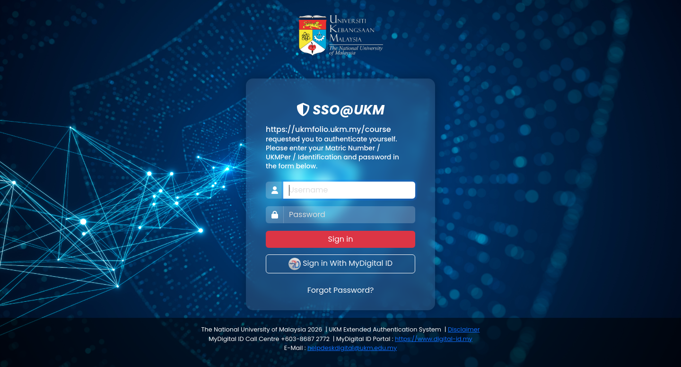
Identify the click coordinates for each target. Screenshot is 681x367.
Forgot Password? (340, 290)
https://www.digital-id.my (433, 339)
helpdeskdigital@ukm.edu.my (352, 348)
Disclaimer (464, 329)
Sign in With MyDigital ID (340, 264)
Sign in (340, 239)
